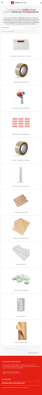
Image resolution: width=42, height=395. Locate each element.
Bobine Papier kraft (21, 342)
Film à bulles (21, 316)
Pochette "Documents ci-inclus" (21, 56)
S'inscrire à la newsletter (11, 372)
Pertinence (14, 28)
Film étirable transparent (21, 186)
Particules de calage (21, 290)
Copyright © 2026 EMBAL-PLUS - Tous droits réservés (15, 387)
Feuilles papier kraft (21, 212)
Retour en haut (33, 353)
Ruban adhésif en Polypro (21, 160)
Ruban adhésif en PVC (21, 82)
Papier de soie (21, 264)
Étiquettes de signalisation (21, 134)
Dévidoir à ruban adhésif (21, 108)
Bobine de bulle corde (21, 238)
